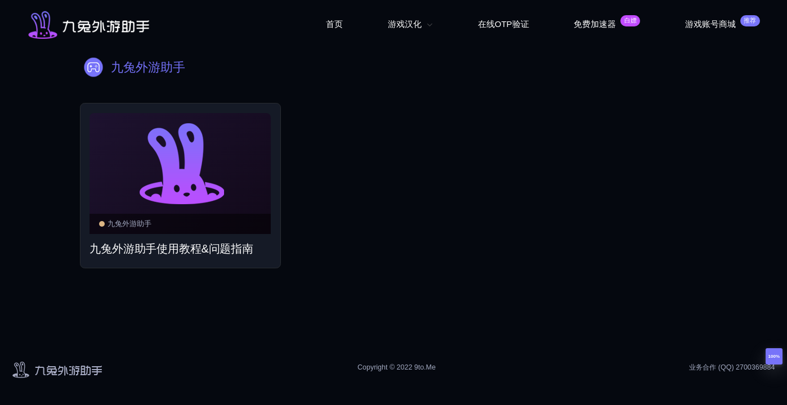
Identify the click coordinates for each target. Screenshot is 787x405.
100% (774, 356)
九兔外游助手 (125, 223)
